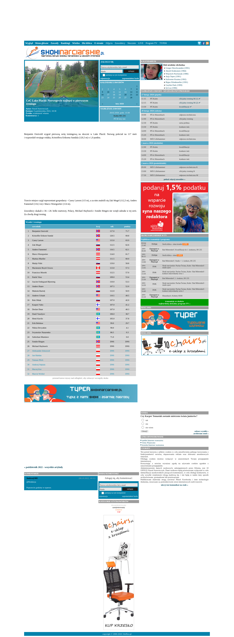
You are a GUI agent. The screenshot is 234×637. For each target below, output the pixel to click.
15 (137, 92)
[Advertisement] (117, 20)
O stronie (98, 43)
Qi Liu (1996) (171, 88)
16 (102, 95)
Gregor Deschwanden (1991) (178, 68)
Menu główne (41, 43)
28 (131, 98)
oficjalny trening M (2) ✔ (189, 102)
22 (137, 95)
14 (131, 92)
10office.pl (127, 634)
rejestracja (105, 78)
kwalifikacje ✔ (185, 107)
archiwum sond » (201, 433)
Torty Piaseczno (148, 442)
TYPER (163, 43)
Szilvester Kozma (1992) (176, 79)
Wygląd (29, 43)
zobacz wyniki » (202, 431)
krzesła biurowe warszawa (153, 445)
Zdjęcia (109, 43)
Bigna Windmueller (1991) (177, 82)
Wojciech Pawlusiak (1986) (177, 74)
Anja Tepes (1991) (173, 76)
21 (131, 95)
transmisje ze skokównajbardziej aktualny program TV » (175, 302)
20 (125, 95)
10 (108, 92)
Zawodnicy (120, 43)
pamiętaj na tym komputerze (116, 75)
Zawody (55, 43)
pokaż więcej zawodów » (174, 179)
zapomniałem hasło (130, 78)
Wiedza (75, 43)
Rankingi (65, 43)
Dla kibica (87, 43)
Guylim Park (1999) (174, 85)
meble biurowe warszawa (152, 440)
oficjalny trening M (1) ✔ (189, 98)
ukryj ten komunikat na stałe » (174, 485)
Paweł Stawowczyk (40, 108)
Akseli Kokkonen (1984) (176, 71)
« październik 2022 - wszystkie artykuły (43, 467)
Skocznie (131, 43)
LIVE (140, 43)
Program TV (151, 43)
